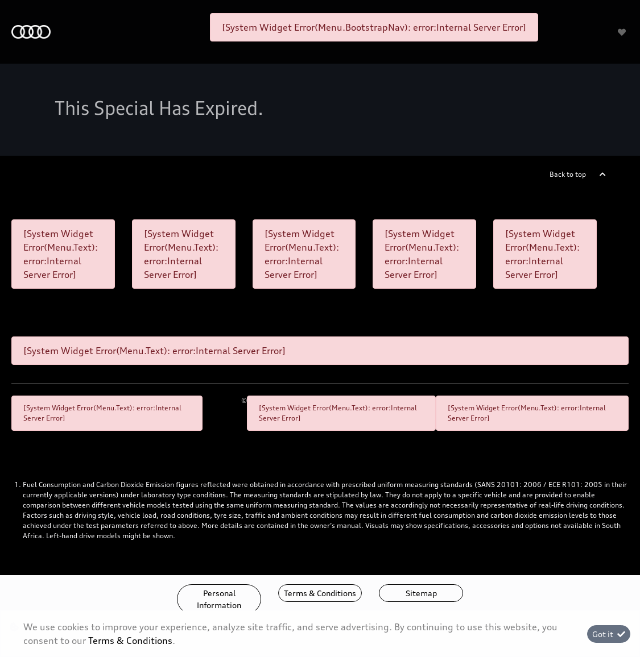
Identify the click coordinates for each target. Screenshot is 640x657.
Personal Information (219, 599)
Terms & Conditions (320, 593)
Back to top (568, 174)
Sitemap (421, 593)
